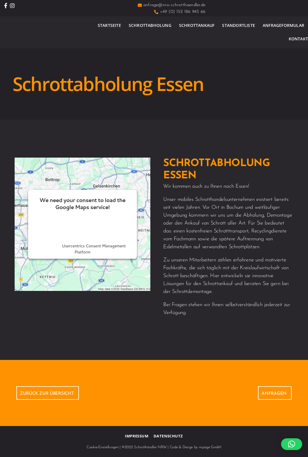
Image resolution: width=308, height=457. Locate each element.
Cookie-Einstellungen (103, 447)
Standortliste (238, 25)
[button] (291, 444)
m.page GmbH (210, 447)
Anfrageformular (283, 25)
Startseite (109, 25)
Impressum (136, 436)
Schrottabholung (150, 25)
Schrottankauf (197, 25)
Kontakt (298, 39)
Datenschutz (168, 436)
